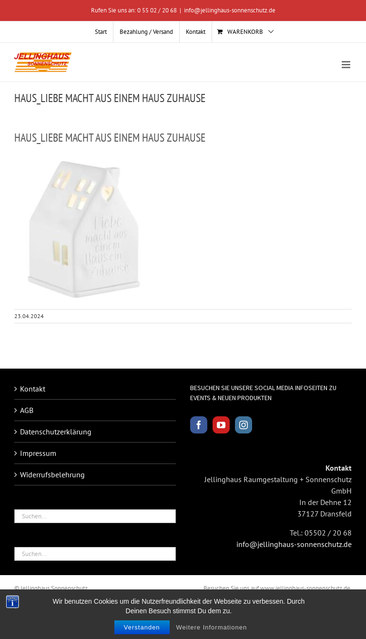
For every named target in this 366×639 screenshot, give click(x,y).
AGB (26, 410)
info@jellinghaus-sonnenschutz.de (229, 10)
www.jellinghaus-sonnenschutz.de (305, 588)
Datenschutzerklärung (56, 431)
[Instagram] (243, 424)
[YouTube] (221, 424)
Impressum (38, 453)
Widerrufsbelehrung (52, 474)
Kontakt (32, 388)
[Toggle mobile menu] (347, 65)
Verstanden (142, 627)
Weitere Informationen (211, 627)
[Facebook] (198, 424)
